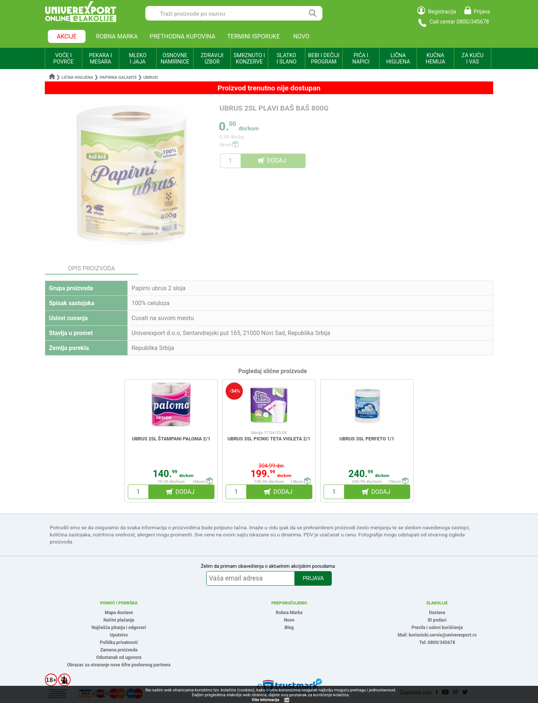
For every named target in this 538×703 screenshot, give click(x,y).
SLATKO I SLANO (286, 58)
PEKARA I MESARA (100, 58)
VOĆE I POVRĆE (63, 58)
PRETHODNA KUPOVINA (183, 36)
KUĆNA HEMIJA (435, 58)
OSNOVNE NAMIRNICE (175, 58)
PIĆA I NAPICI (361, 58)
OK (287, 700)
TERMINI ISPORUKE (253, 36)
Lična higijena (78, 77)
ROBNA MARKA (117, 36)
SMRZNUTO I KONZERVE (249, 58)
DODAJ (276, 160)
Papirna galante (118, 77)
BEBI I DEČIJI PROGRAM (324, 58)
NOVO (301, 36)
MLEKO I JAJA (137, 58)
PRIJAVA (313, 578)
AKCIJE (67, 36)
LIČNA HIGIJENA (398, 58)
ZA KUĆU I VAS (472, 58)
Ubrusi (150, 77)
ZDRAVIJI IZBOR (212, 58)
